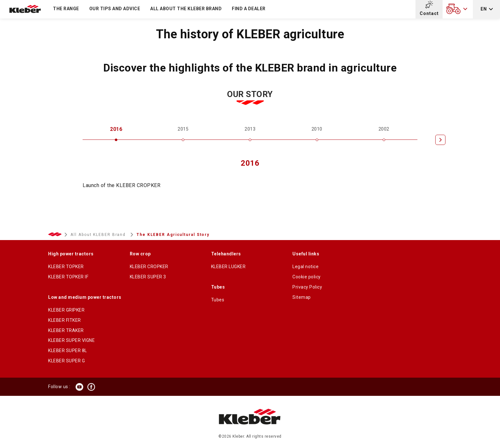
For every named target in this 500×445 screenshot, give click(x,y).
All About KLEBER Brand (98, 234)
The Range (66, 8)
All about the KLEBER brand (186, 8)
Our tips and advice (114, 8)
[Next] (440, 140)
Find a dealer (249, 8)
